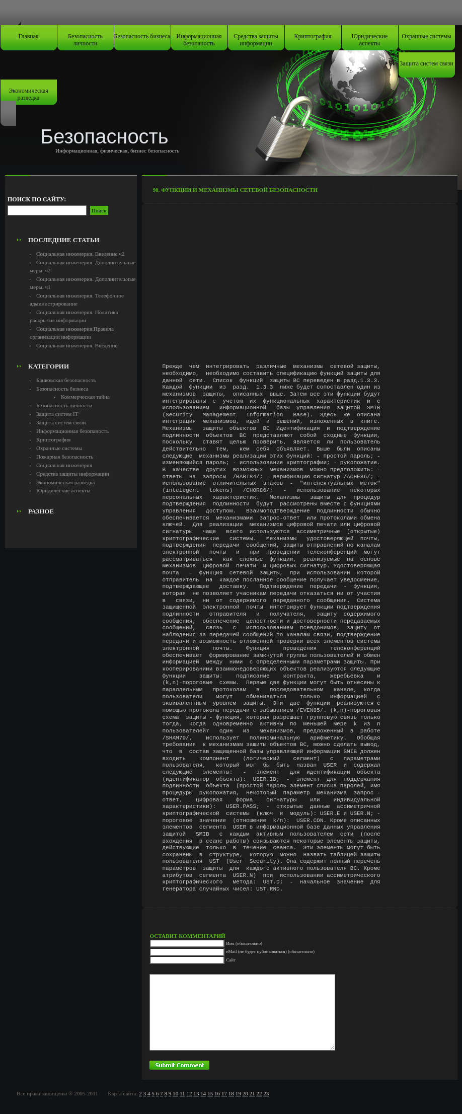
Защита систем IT (57, 414)
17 (224, 1093)
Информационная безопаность (199, 40)
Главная (28, 36)
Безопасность (104, 136)
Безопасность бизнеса (142, 36)
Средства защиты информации (256, 40)
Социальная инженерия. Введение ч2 (80, 254)
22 (259, 1093)
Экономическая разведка (28, 94)
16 (217, 1093)
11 (182, 1093)
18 (231, 1093)
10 (175, 1093)
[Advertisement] (71, 209)
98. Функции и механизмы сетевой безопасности (235, 190)
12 (189, 1093)
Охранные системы (426, 36)
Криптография (313, 36)
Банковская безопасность (66, 380)
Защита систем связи (426, 63)
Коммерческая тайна (85, 397)
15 (210, 1093)
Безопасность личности (85, 40)
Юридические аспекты (370, 40)
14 (203, 1093)
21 (252, 1093)
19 (238, 1093)
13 (196, 1093)
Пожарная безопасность (64, 457)
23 (266, 1093)
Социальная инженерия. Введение (76, 345)
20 (245, 1093)
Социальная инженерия (64, 465)
